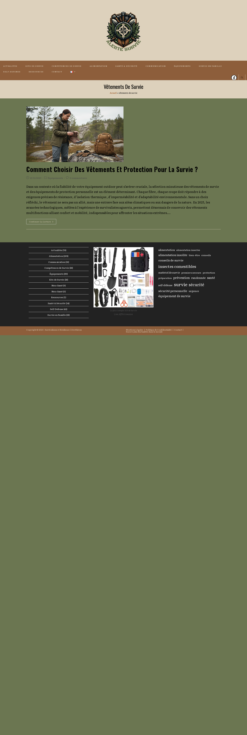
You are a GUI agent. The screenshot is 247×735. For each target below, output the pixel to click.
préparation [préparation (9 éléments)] (165, 278)
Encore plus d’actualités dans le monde (144, 331)
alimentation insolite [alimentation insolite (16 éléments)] (172, 255)
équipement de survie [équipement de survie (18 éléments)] (174, 296)
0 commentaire (78, 178)
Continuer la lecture (42, 222)
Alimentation (56, 256)
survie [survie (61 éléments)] (180, 284)
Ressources (57, 297)
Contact (178, 329)
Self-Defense (56, 309)
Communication (56, 262)
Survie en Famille (56, 314)
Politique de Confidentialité (159, 329)
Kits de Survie (56, 279)
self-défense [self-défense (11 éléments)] (165, 285)
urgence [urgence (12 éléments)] (194, 291)
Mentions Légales (134, 329)
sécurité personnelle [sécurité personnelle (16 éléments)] (172, 291)
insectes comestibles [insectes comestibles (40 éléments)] (177, 266)
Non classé (57, 285)
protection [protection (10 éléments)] (209, 272)
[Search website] (242, 77)
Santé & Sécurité (56, 303)
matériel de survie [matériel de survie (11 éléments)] (169, 272)
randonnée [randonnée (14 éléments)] (198, 278)
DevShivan (76, 329)
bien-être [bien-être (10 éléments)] (194, 255)
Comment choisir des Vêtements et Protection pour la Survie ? (112, 169)
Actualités (56, 250)
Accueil (113, 92)
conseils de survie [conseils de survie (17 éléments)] (170, 260)
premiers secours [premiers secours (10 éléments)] (191, 272)
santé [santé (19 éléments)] (211, 277)
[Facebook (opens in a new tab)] (234, 77)
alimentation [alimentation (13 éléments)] (166, 250)
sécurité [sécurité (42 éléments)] (196, 284)
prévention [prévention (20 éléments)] (181, 277)
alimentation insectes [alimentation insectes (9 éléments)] (188, 250)
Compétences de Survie (56, 267)
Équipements (55, 178)
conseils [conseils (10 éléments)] (206, 255)
